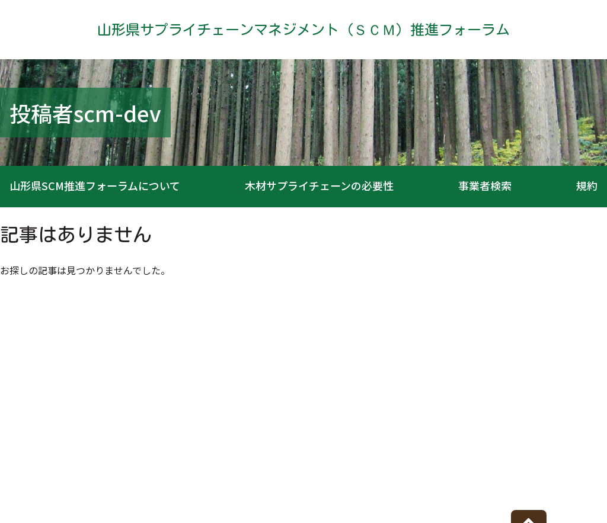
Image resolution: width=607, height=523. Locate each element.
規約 (587, 185)
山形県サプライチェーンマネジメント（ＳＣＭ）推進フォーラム (303, 30)
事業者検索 (485, 185)
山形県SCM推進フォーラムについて (94, 185)
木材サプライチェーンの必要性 (319, 185)
